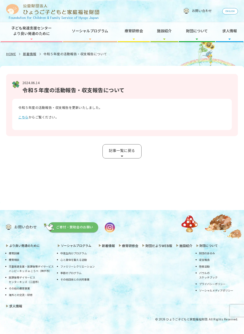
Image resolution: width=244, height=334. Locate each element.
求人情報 (229, 30)
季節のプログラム (71, 273)
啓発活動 (204, 266)
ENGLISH (230, 11)
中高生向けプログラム (73, 253)
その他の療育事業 (19, 288)
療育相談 (14, 260)
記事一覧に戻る (122, 150)
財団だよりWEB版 (158, 245)
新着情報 (29, 53)
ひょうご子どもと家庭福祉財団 (186, 319)
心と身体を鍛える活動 (73, 260)
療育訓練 (14, 253)
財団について (197, 30)
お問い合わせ (25, 226)
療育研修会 (134, 30)
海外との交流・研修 (21, 295)
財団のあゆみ (207, 253)
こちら (23, 117)
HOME (11, 53)
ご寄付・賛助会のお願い (74, 226)
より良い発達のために (24, 245)
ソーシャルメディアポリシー (216, 290)
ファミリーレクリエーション (77, 266)
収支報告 (204, 260)
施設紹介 (164, 30)
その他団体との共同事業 (74, 279)
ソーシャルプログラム (90, 30)
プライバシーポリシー (212, 284)
